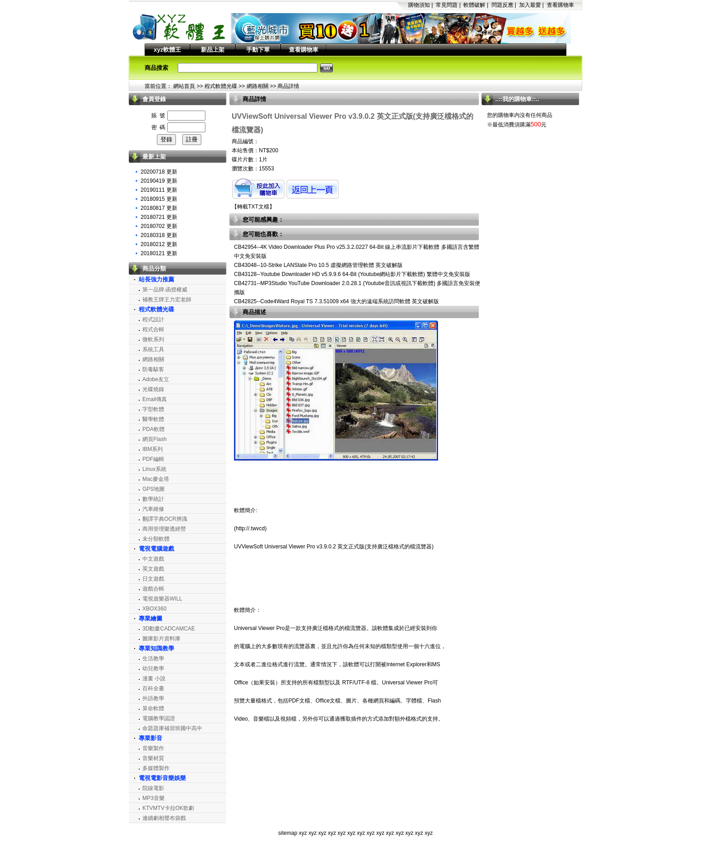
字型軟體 (153, 409)
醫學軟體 (153, 419)
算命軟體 (153, 708)
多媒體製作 (156, 768)
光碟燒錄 (153, 389)
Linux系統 (154, 469)
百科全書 (153, 688)
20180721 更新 (159, 217)
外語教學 (153, 698)
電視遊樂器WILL (162, 599)
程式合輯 (153, 329)
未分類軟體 (156, 539)
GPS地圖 (153, 489)
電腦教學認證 (158, 718)
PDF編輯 (153, 459)
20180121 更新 (159, 253)
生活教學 (153, 658)
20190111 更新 (159, 190)
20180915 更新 (159, 199)
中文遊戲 (153, 559)
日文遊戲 (153, 579)
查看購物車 (560, 5)
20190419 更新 (159, 181)
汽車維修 (153, 509)
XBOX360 (154, 609)
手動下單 (258, 49)
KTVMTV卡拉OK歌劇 (168, 808)
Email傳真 (154, 399)
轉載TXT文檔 (253, 206)
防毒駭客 (153, 369)
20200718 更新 (159, 172)
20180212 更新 (159, 244)
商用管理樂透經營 (164, 529)
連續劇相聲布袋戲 (164, 818)
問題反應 (502, 5)
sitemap (287, 833)
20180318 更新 (159, 235)
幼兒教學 (153, 668)
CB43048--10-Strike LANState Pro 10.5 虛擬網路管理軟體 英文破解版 (318, 265)
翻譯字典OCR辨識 (164, 519)
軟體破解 (474, 5)
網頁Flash (154, 439)
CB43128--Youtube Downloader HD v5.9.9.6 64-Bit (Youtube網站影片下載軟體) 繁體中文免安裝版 (352, 274)
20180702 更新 (159, 226)
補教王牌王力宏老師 (166, 299)
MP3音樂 (153, 798)
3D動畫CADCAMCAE (168, 628)
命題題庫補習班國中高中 (172, 728)
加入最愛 (530, 5)
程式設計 (153, 319)
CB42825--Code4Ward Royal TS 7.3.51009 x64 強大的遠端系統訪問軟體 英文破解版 (336, 301)
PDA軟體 (153, 429)
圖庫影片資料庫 (161, 638)
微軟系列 (153, 339)
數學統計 (153, 499)
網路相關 (257, 86)
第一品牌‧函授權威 (164, 289)
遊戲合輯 (153, 589)
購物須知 (419, 5)
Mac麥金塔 (155, 479)
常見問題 (447, 5)
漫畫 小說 (154, 678)
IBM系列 (152, 449)
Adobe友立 (155, 379)
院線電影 (153, 788)
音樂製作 (153, 748)
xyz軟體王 (167, 49)
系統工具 (153, 349)
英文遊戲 (153, 569)
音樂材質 (153, 758)
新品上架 (212, 49)
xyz (303, 833)
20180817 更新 (159, 208)
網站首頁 (184, 86)
